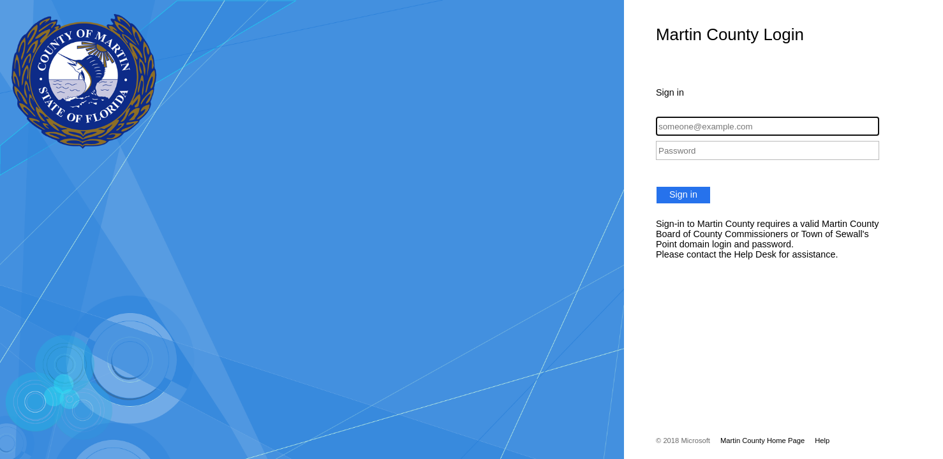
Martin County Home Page (762, 440)
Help (822, 440)
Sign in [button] (683, 194)
